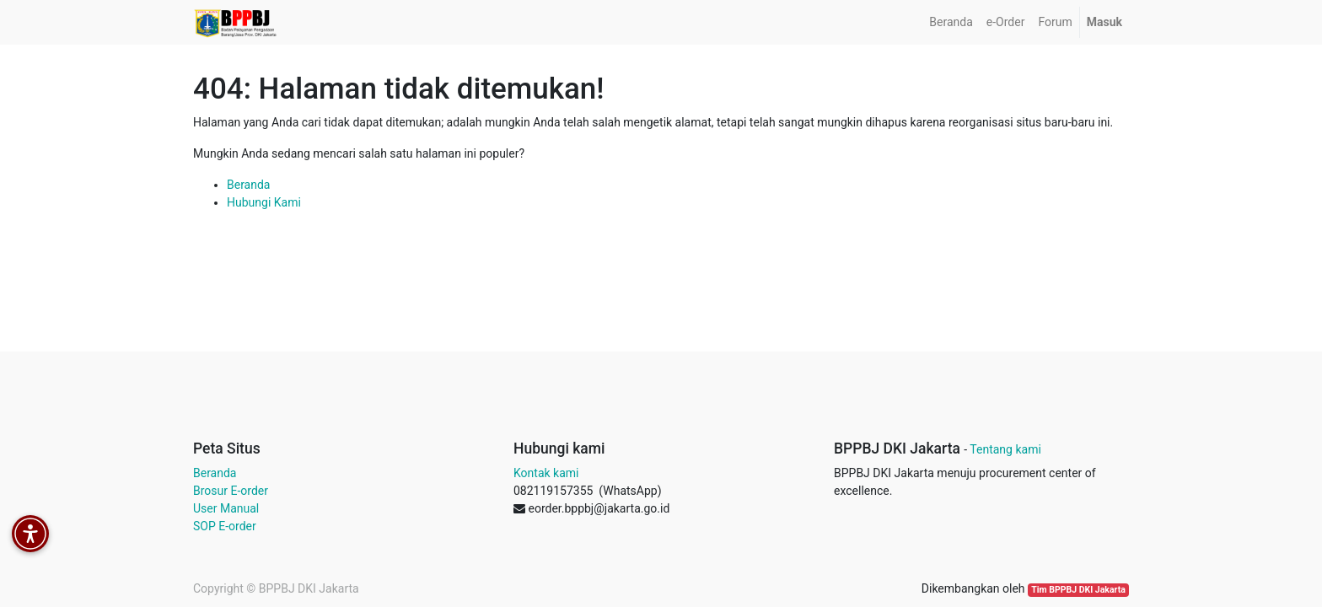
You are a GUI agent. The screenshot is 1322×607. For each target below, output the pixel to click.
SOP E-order (224, 526)
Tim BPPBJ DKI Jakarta (1078, 589)
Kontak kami (545, 473)
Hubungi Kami (264, 202)
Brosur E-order (230, 490)
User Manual (226, 508)
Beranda (248, 184)
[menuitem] (950, 22)
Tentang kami (1005, 449)
